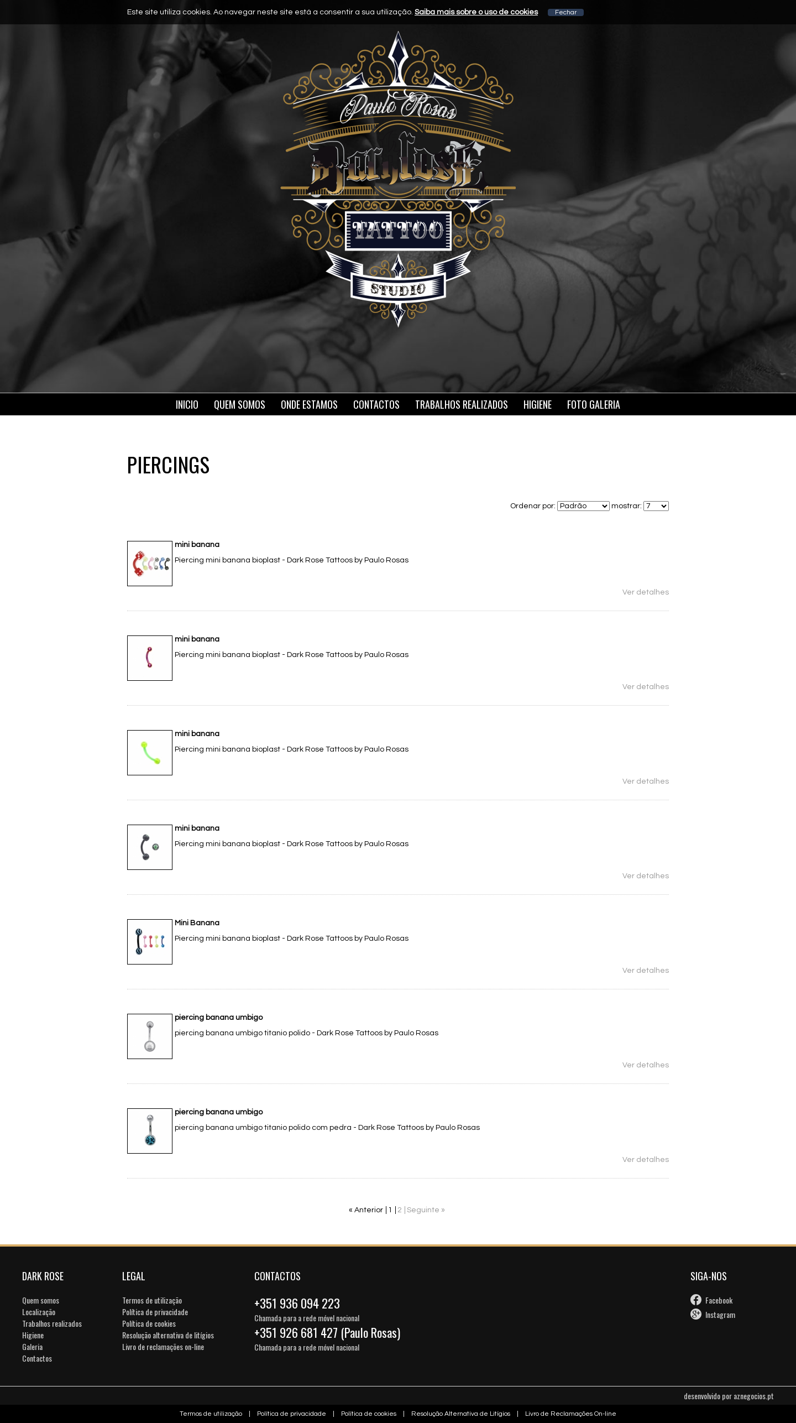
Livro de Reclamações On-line (570, 1413)
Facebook (718, 1300)
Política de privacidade (155, 1311)
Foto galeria (593, 404)
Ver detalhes (645, 592)
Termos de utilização (152, 1300)
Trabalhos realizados (52, 1323)
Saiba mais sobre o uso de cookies (476, 12)
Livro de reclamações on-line (163, 1346)
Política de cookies (149, 1323)
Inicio (187, 404)
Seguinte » (426, 1210)
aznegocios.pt (754, 1395)
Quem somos (239, 404)
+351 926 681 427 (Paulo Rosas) (327, 1332)
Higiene (537, 404)
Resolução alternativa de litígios (168, 1335)
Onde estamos (309, 404)
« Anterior (366, 1210)
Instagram (720, 1314)
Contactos (376, 404)
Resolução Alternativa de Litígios (460, 1413)
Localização (38, 1311)
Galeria (32, 1346)
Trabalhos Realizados (461, 404)
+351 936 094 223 (297, 1303)
